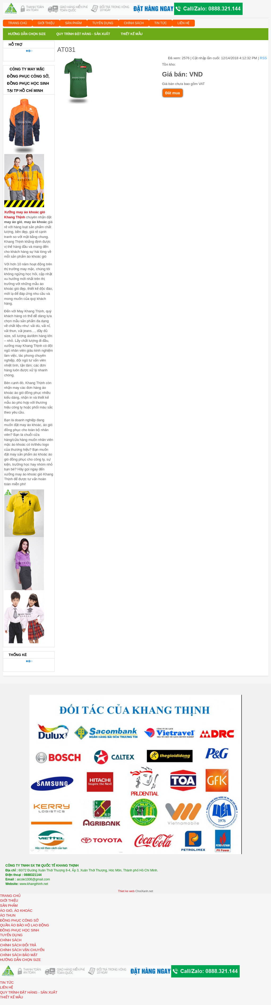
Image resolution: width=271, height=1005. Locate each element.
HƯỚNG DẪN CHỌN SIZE (20, 960)
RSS (263, 58)
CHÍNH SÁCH (134, 23)
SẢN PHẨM (73, 23)
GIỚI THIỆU (46, 23)
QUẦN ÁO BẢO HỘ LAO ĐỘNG (24, 925)
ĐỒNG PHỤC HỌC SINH (19, 930)
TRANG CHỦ (17, 23)
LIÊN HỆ (184, 23)
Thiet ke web (126, 891)
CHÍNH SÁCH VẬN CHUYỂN (22, 950)
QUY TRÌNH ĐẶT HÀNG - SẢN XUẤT (28, 992)
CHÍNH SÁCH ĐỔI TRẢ (18, 945)
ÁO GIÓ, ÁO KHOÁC (16, 911)
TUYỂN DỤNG (102, 23)
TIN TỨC (160, 23)
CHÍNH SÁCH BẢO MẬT (19, 955)
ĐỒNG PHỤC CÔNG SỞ (19, 920)
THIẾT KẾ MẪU (11, 997)
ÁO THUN (7, 915)
